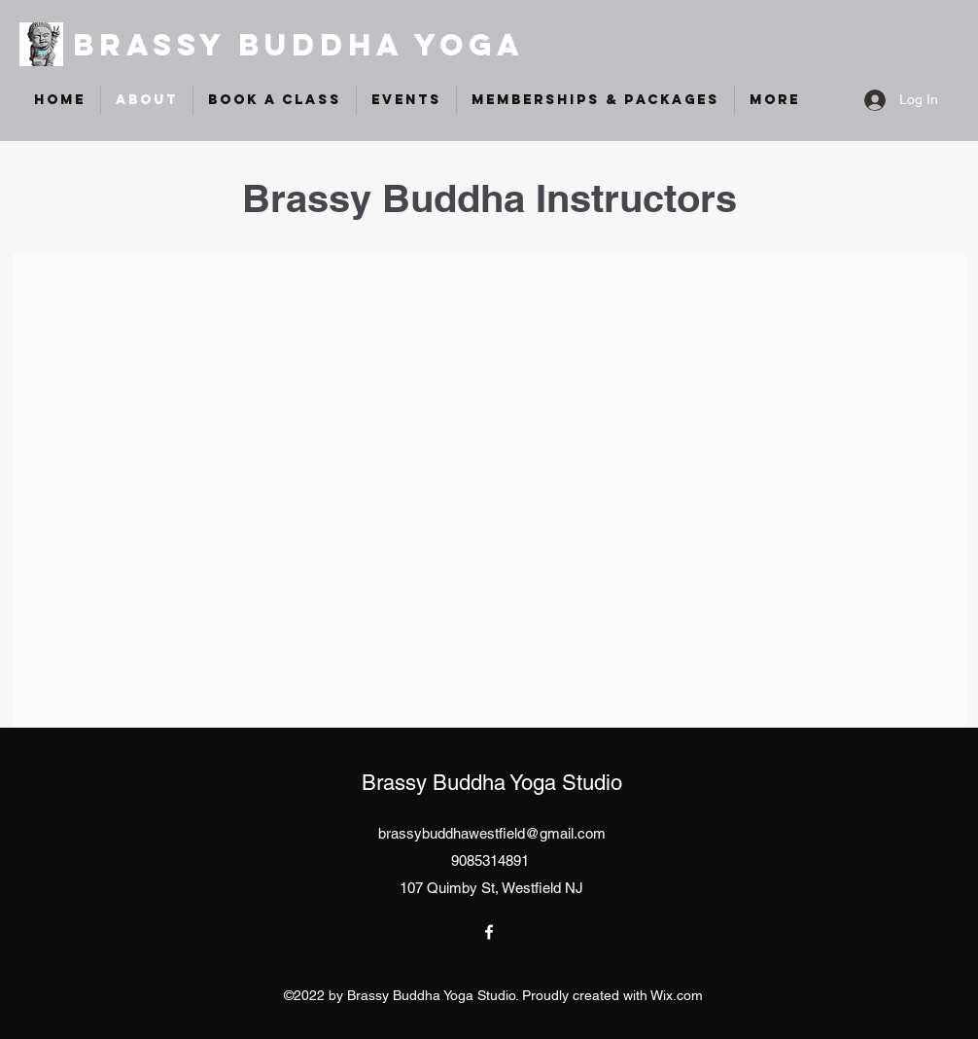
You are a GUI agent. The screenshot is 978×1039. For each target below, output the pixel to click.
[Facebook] (489, 932)
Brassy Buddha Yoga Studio (492, 782)
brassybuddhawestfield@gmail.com (492, 833)
